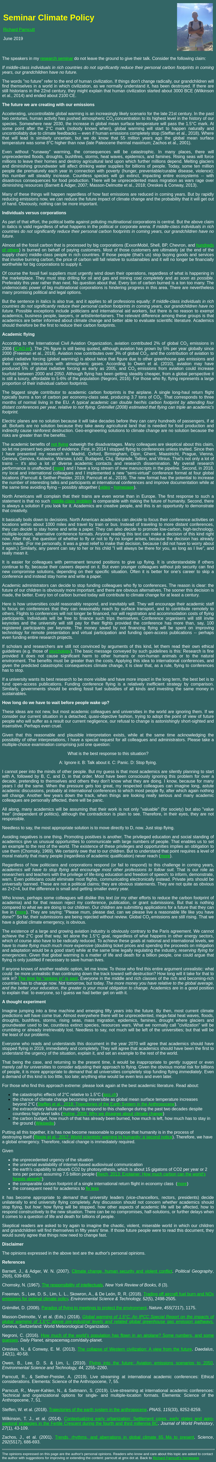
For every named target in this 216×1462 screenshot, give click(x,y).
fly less (92, 1188)
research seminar (56, 58)
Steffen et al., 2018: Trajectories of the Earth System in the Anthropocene (106, 1104)
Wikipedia (45, 1123)
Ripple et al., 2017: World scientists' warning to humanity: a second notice (103, 1137)
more (182, 1183)
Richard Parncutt (19, 29)
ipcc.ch (110, 1094)
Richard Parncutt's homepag (175, 1458)
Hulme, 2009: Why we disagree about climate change (113, 1113)
